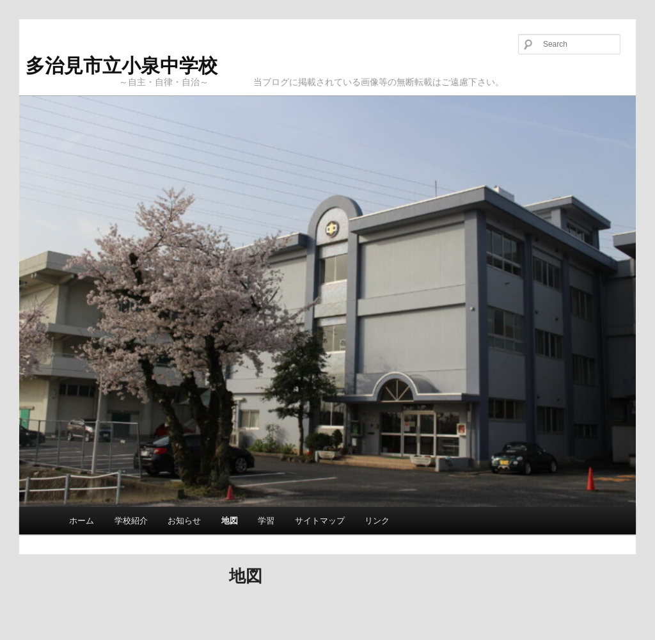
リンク (377, 520)
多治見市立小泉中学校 (121, 65)
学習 (266, 520)
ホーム (81, 520)
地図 (229, 520)
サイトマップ (320, 520)
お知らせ (184, 520)
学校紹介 (131, 520)
